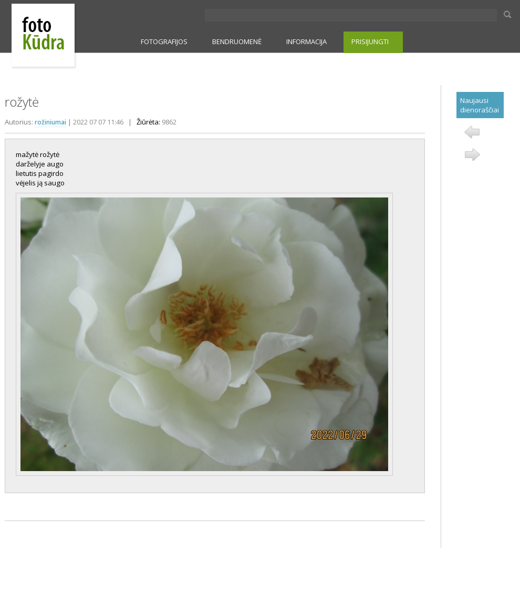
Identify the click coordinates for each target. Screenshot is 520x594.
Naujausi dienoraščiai (479, 105)
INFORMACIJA (306, 41)
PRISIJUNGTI (370, 41)
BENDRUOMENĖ (237, 41)
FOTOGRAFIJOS (164, 41)
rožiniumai (50, 122)
